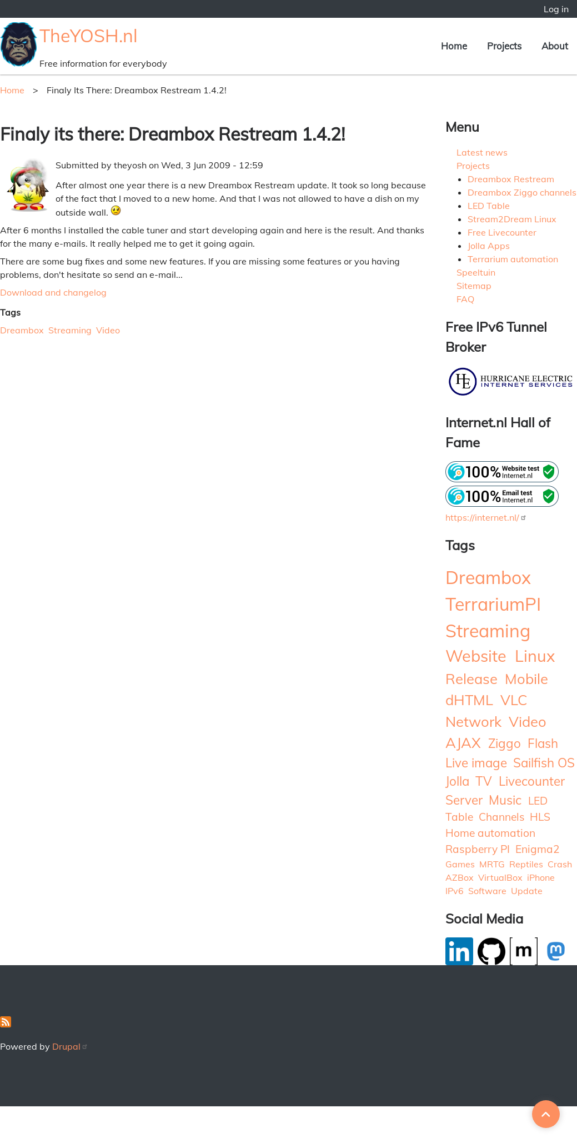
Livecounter (532, 781)
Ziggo (504, 743)
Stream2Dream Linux (512, 218)
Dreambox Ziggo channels (522, 192)
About (554, 46)
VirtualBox (500, 877)
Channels (502, 816)
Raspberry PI (477, 849)
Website (475, 656)
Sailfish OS (544, 763)
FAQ (465, 299)
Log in (556, 8)
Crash (560, 864)
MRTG (492, 864)
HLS (540, 816)
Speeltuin (475, 272)
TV (483, 781)
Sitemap (473, 285)
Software (487, 890)
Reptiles (526, 864)
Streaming (70, 330)
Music (505, 800)
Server (464, 800)
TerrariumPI (493, 604)
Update (527, 890)
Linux (535, 656)
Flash (543, 743)
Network (473, 721)
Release (471, 678)
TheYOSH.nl (88, 35)
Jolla (457, 781)
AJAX (463, 742)
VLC (514, 699)
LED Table (489, 205)
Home (454, 46)
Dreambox (22, 330)
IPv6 (454, 890)
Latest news (482, 152)
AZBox (459, 877)
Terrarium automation (513, 258)
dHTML (469, 699)
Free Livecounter (502, 232)
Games (460, 864)
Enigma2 (537, 849)
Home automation (490, 833)
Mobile (526, 678)
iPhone (541, 877)
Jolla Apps (489, 245)
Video (108, 330)
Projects (504, 46)
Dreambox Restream (511, 178)
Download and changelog (53, 292)
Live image (476, 763)
